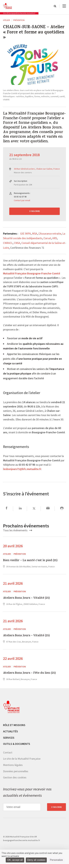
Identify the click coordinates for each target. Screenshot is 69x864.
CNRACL (8, 243)
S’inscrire (34, 211)
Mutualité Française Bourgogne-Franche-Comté (31, 273)
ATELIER (6, 20)
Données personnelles (15, 771)
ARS (54, 238)
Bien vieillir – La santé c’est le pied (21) (30, 560)
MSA (34, 233)
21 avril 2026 (13, 583)
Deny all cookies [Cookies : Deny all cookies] (36, 860)
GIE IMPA (25, 233)
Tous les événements (17, 530)
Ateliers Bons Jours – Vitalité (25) (26, 598)
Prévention (19, 20)
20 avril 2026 (13, 546)
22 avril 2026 (13, 658)
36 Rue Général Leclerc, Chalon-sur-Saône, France (37, 168)
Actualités (10, 731)
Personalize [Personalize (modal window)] (56, 860)
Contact (7, 752)
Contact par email (22, 200)
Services (8, 737)
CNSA (17, 243)
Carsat (47, 238)
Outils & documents (16, 744)
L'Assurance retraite (49, 233)
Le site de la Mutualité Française (21, 758)
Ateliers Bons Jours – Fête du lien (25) (29, 673)
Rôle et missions (14, 725)
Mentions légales (13, 765)
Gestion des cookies (14, 777)
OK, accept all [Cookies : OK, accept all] (15, 860)
